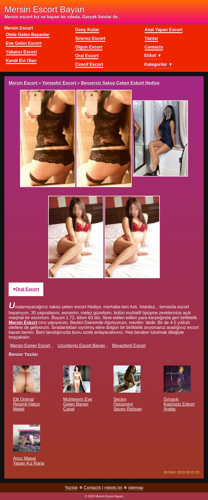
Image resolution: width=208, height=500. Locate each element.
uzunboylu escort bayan (81, 345)
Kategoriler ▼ (158, 64)
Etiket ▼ (153, 55)
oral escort (27, 289)
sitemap (135, 487)
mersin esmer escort (30, 345)
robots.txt (113, 487)
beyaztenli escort (129, 345)
